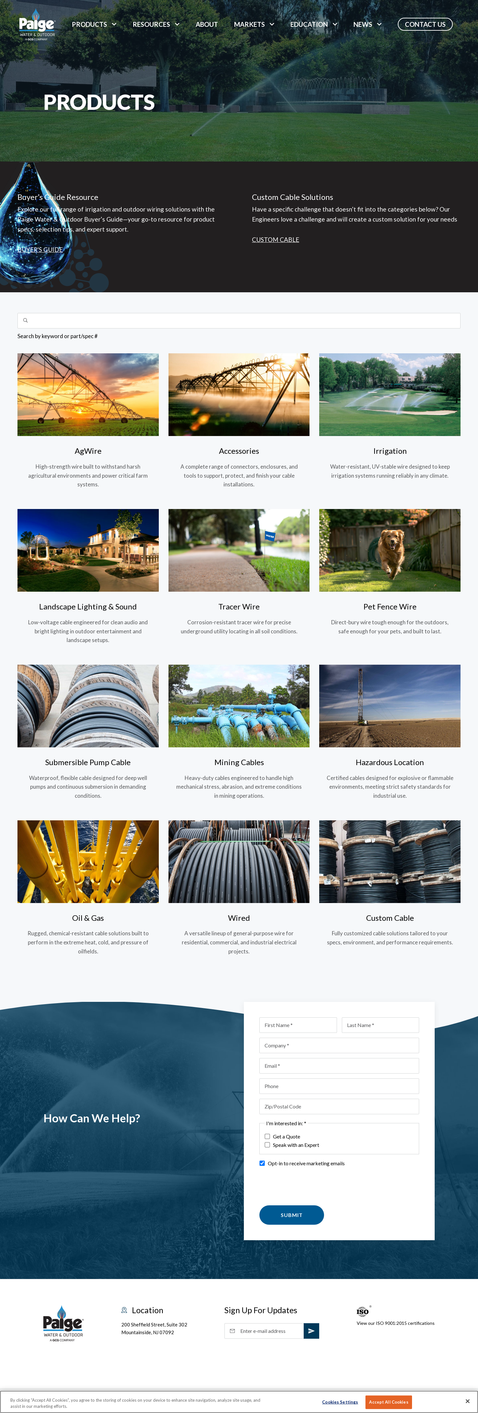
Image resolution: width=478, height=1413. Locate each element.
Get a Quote (282, 1136)
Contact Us (425, 24)
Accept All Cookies (388, 1402)
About (207, 24)
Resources (151, 24)
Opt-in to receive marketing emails (301, 1163)
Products (89, 24)
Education (309, 24)
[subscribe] (311, 1331)
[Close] (468, 1401)
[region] (239, 1402)
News (362, 24)
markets (249, 24)
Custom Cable (275, 239)
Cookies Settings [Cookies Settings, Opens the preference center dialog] (340, 1402)
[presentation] (308, 1185)
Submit (292, 1215)
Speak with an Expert (292, 1145)
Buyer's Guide (40, 249)
